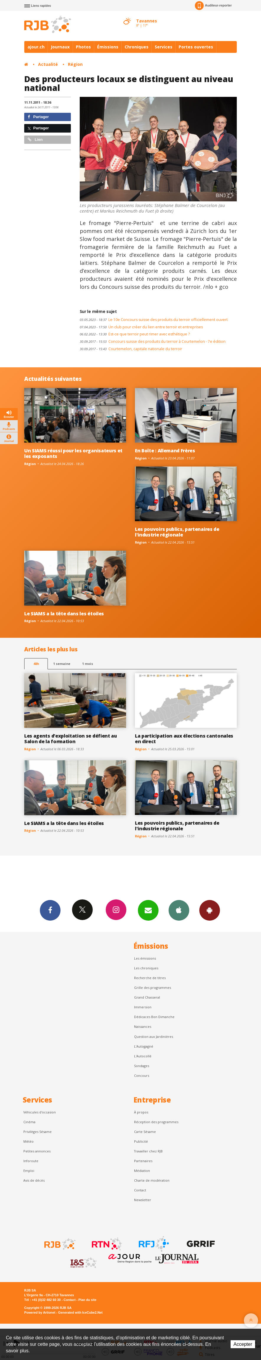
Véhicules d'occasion (39, 1112)
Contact (140, 1190)
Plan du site (87, 1300)
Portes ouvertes (196, 47)
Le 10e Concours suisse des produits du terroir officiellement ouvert (154, 319)
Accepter (243, 1344)
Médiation (142, 1171)
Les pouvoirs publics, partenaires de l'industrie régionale (177, 532)
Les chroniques (146, 968)
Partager (38, 117)
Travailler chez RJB (148, 1151)
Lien (35, 139)
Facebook (50, 910)
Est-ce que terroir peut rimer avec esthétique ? (135, 334)
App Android (209, 910)
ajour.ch (36, 47)
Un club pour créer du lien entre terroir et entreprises (141, 327)
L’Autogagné (143, 1046)
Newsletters (148, 910)
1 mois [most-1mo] (87, 663)
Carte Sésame (145, 1132)
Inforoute (30, 1161)
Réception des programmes (156, 1122)
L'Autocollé (142, 1056)
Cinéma (29, 1122)
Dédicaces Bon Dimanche (154, 1017)
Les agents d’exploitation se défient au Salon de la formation (70, 739)
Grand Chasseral (147, 997)
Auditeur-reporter (213, 5)
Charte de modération (151, 1180)
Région (75, 64)
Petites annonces (36, 1151)
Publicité (141, 1141)
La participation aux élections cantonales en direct (184, 739)
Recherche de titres (150, 978)
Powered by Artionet (39, 1312)
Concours (141, 1075)
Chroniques (137, 47)
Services (163, 47)
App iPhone (179, 910)
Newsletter (142, 1200)
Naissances (142, 1026)
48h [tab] (36, 663)
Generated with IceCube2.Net (80, 1312)
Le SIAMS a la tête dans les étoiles (64, 613)
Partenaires (143, 1161)
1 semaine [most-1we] (61, 663)
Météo (28, 1141)
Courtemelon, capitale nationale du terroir (131, 348)
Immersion (142, 1007)
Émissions (107, 47)
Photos (83, 47)
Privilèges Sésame (37, 1132)
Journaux (60, 47)
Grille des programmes (152, 987)
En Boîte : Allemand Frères (165, 450)
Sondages (141, 1066)
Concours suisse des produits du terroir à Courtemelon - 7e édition (153, 341)
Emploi (28, 1171)
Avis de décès (34, 1180)
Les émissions (145, 958)
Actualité (48, 64)
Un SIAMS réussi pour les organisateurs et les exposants (73, 453)
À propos (141, 1112)
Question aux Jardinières (153, 1036)
